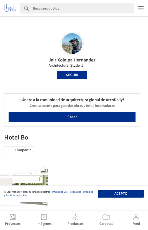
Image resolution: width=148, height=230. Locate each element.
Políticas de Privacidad (81, 192)
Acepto (120, 193)
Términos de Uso (59, 192)
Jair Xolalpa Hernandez (72, 60)
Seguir (72, 75)
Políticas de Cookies (16, 195)
